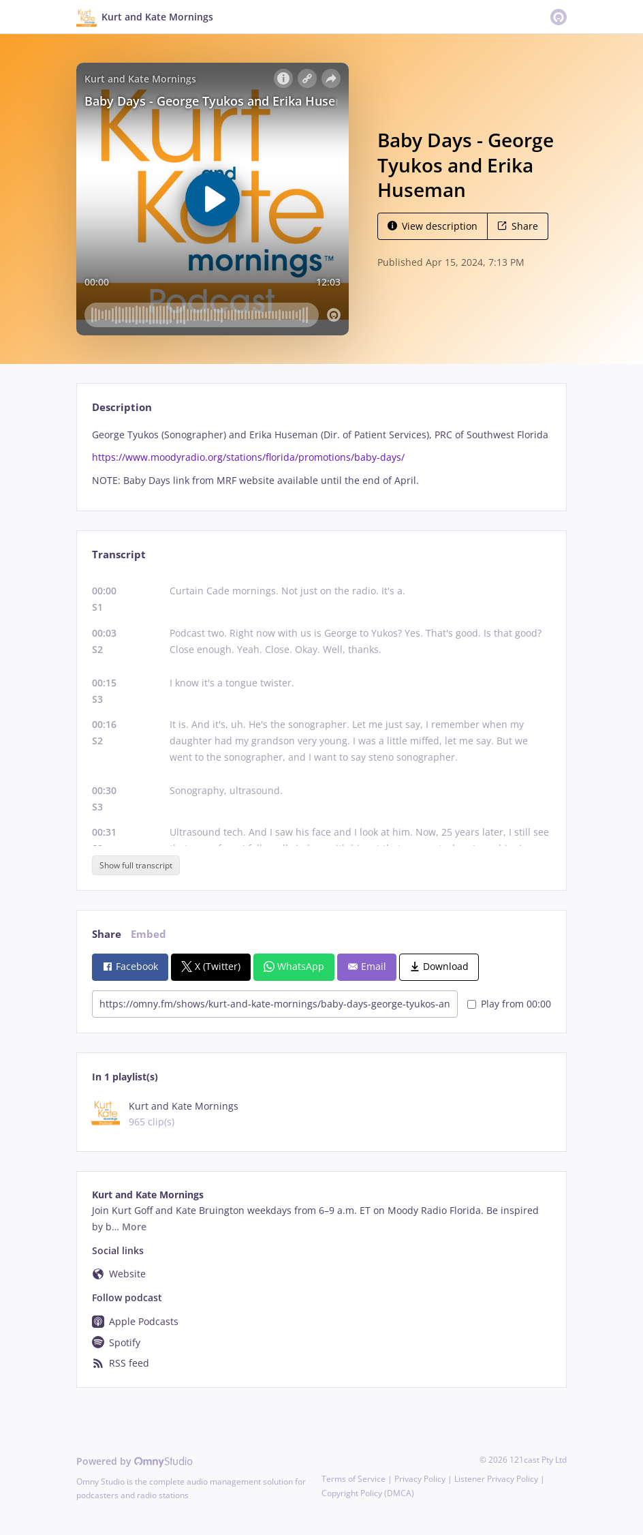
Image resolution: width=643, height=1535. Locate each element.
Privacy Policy (419, 1479)
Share (517, 225)
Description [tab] (122, 407)
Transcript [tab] (119, 554)
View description (432, 225)
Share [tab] (106, 934)
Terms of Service (354, 1479)
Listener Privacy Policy (496, 1479)
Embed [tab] (148, 934)
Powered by (134, 1461)
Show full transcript (135, 865)
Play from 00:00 (509, 1003)
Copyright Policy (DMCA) (368, 1493)
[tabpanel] (321, 458)
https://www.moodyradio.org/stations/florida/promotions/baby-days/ (248, 457)
